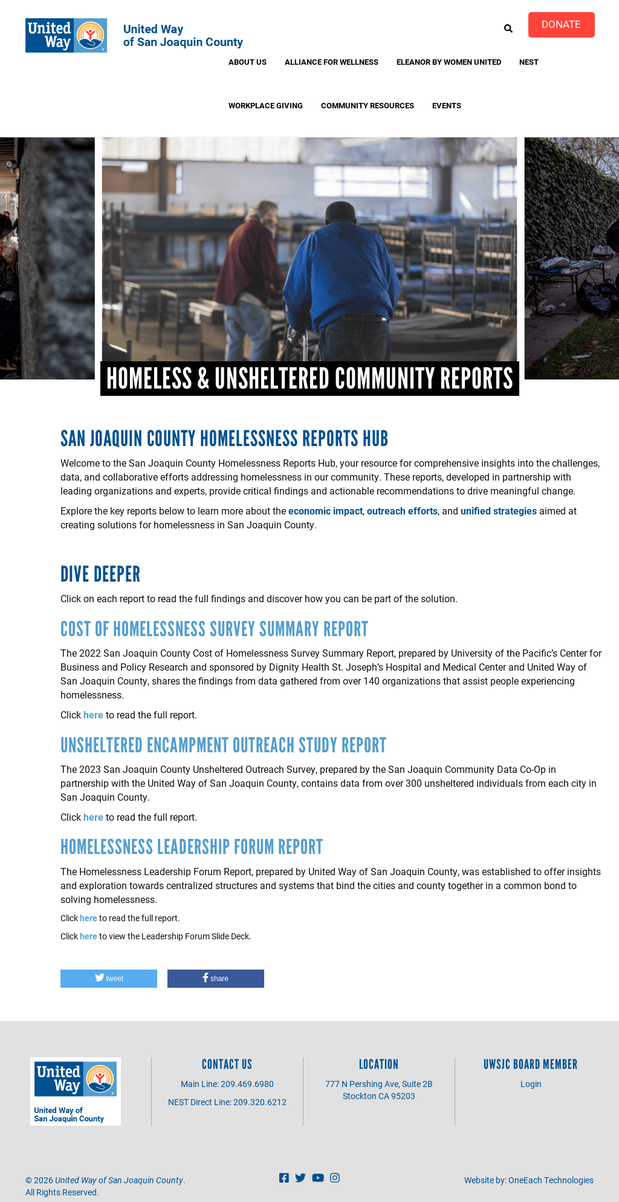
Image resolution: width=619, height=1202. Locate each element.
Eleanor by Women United (449, 61)
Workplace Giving (265, 105)
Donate (561, 24)
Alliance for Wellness (331, 61)
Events (446, 105)
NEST (529, 61)
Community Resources (367, 105)
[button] (108, 979)
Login (531, 1083)
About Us (247, 61)
